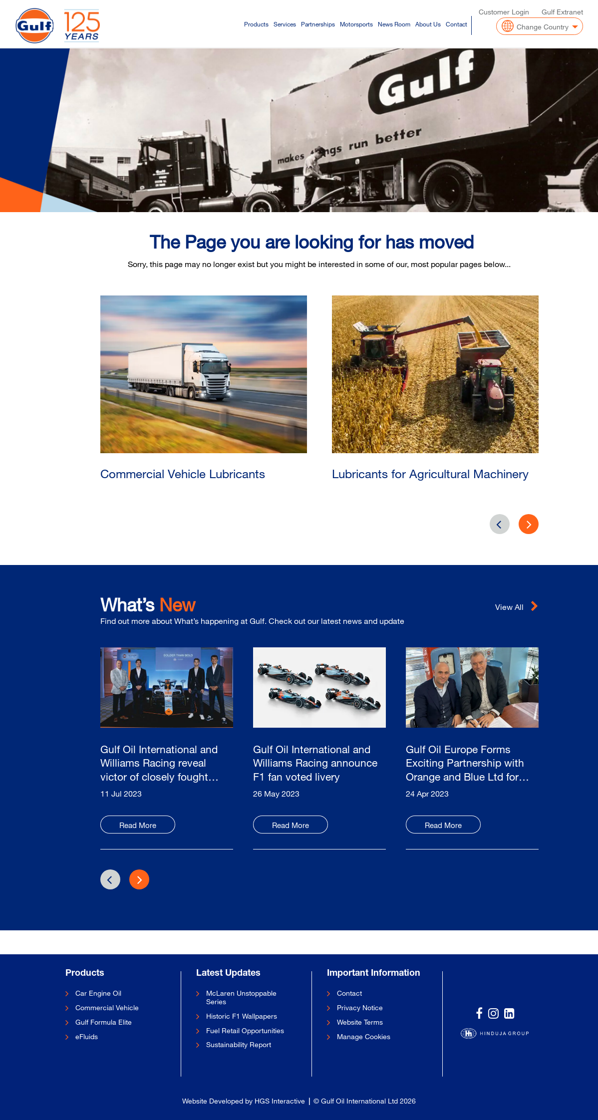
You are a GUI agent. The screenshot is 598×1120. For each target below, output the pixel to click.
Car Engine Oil (98, 993)
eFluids (86, 1037)
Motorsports (356, 23)
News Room (394, 23)
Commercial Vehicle (107, 1008)
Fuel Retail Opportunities (245, 1031)
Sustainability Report (238, 1045)
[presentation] (529, 524)
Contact (456, 23)
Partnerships (318, 23)
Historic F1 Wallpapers (241, 1016)
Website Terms (360, 1022)
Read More (137, 825)
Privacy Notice (360, 1008)
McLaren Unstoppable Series (241, 997)
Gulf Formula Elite (103, 1022)
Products (256, 23)
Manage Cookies (363, 1037)
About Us (428, 23)
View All (517, 607)
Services (285, 23)
